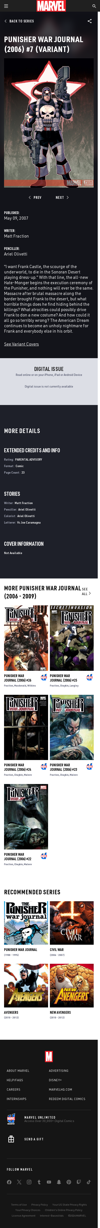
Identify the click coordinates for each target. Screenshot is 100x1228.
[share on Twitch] (79, 1183)
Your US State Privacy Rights (69, 1204)
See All (87, 591)
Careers (14, 1089)
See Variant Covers (21, 344)
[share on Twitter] (19, 1183)
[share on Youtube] (49, 1183)
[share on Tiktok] (88, 1183)
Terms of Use (19, 1204)
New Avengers (60, 1012)
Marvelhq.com (60, 1089)
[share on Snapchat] (59, 1183)
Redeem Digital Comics (67, 1099)
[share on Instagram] (29, 1183)
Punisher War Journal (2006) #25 (63, 678)
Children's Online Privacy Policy (63, 1210)
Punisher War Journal (20, 949)
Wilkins (31, 685)
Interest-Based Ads (52, 1215)
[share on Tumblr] (39, 1183)
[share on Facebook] (9, 1183)
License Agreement (23, 1215)
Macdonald (20, 685)
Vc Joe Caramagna (29, 522)
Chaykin (64, 685)
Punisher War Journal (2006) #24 (17, 767)
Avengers (11, 1012)
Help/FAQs (15, 1080)
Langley (74, 685)
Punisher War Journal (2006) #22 (17, 856)
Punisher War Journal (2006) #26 (17, 678)
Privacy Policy (39, 1204)
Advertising (59, 1070)
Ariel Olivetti (15, 253)
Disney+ (55, 1080)
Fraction (8, 685)
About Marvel (18, 1070)
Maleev (28, 774)
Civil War (57, 949)
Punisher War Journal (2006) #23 (63, 767)
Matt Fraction (16, 235)
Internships (17, 1099)
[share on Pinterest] (69, 1183)
